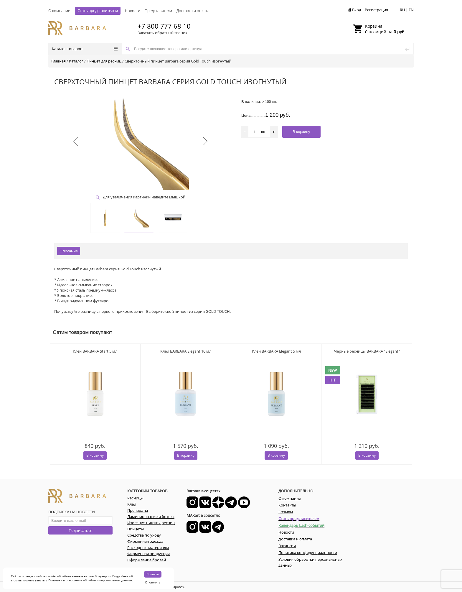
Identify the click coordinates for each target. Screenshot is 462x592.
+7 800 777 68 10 (164, 26)
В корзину (95, 455)
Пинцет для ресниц (104, 61)
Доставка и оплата (192, 10)
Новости (132, 10)
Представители (158, 10)
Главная (58, 61)
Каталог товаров (85, 48)
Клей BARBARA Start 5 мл (95, 351)
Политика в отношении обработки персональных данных (90, 580)
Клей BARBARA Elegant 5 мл (276, 351)
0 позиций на (385, 28)
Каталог (76, 61)
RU (402, 9)
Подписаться (80, 530)
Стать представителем (97, 10)
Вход (356, 9)
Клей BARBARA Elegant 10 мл (185, 351)
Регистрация (376, 9)
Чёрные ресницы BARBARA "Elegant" (367, 351)
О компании (59, 10)
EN (411, 9)
